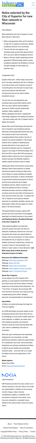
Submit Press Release (10, 428)
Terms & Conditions (26, 428)
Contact (32, 432)
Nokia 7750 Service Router (18, 271)
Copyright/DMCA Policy (9, 432)
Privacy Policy (23, 432)
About (10, 424)
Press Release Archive (21, 424)
